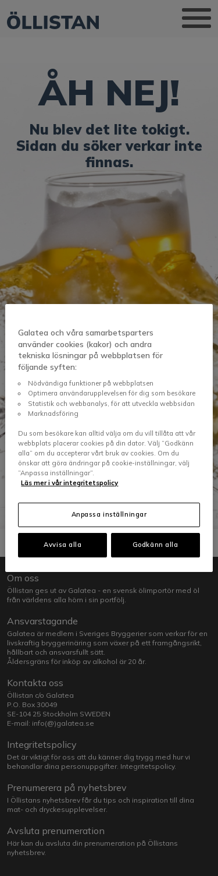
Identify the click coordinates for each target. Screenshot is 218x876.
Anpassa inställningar (109, 514)
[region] (108, 438)
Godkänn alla (155, 545)
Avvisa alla (62, 545)
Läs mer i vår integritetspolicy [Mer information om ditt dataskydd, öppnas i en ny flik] (69, 483)
